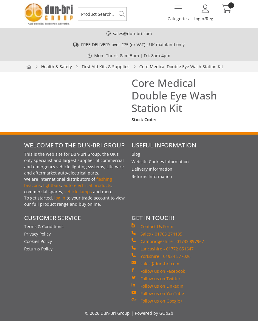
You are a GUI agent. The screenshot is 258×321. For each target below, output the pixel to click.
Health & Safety (56, 66)
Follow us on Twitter (156, 278)
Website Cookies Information (160, 161)
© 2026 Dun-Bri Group (107, 313)
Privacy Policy (37, 234)
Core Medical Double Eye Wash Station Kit (181, 66)
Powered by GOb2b (154, 313)
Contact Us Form (152, 226)
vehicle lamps (78, 191)
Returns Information (152, 176)
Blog (136, 154)
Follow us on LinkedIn (157, 286)
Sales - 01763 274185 (157, 234)
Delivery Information (152, 169)
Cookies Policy (38, 241)
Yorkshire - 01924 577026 (161, 256)
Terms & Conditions (44, 226)
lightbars (52, 185)
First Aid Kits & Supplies (105, 66)
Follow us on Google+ (157, 301)
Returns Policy (38, 249)
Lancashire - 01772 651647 (163, 249)
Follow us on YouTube (158, 293)
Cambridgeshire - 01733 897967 (168, 241)
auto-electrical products (87, 185)
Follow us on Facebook (158, 271)
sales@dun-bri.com (132, 33)
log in (59, 198)
